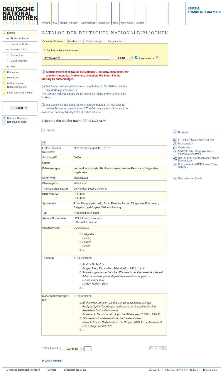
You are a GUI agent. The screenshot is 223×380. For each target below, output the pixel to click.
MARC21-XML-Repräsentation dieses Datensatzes (195, 153)
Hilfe (115, 22)
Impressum (104, 22)
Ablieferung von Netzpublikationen (17, 85)
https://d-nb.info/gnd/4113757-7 (92, 148)
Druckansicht (185, 143)
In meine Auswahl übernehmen (196, 139)
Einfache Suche (19, 38)
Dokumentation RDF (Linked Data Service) (197, 166)
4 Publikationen (82, 258)
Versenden (184, 147)
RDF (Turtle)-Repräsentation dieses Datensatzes (198, 159)
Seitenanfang (210, 370)
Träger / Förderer (69, 22)
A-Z (55, 22)
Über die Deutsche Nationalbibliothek (17, 120)
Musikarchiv (74, 41)
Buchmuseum (115, 41)
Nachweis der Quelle (190, 178)
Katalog (11, 33)
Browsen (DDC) (18, 49)
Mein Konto (127, 22)
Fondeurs (91, 222)
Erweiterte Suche (19, 44)
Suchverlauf (16, 55)
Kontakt (46, 22)
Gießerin (101, 188)
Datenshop (13, 72)
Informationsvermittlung (19, 92)
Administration (51, 361)
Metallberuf (80, 183)
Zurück (51, 130)
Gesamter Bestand (52, 41)
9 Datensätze (81, 227)
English (140, 22)
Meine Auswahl (18, 60)
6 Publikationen (82, 296)
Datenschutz (88, 22)
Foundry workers (91, 218)
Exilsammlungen (94, 41)
